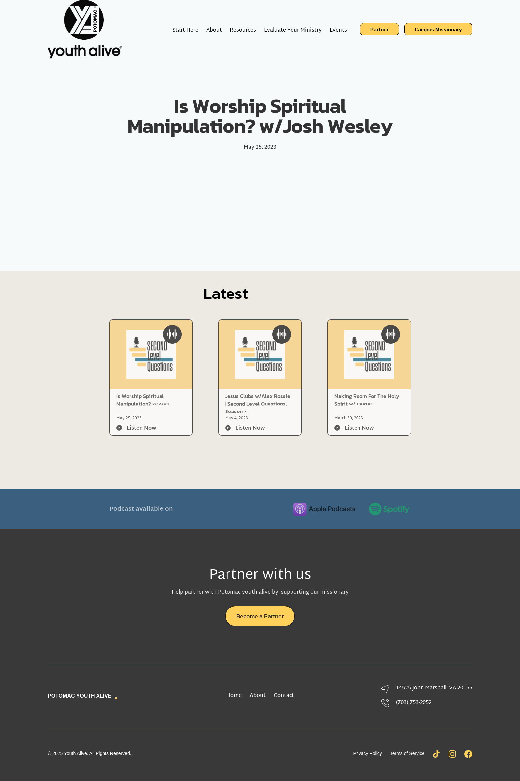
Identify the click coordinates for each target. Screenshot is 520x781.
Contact (284, 696)
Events (338, 29)
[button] (214, 29)
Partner (379, 29)
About (258, 696)
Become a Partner (260, 616)
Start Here (185, 29)
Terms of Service (407, 753)
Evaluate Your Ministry (293, 29)
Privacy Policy (367, 753)
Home (234, 696)
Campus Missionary (438, 29)
